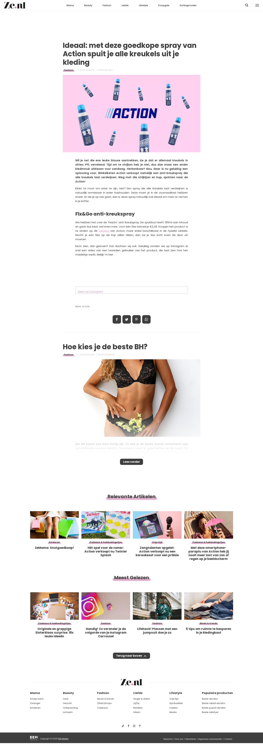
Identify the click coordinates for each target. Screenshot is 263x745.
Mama (70, 5)
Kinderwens (37, 698)
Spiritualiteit (176, 703)
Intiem (136, 712)
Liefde (125, 5)
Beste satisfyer (210, 712)
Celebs (173, 707)
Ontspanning (70, 707)
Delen (117, 319)
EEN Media (63, 738)
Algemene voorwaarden (210, 739)
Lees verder (131, 463)
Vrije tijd (173, 698)
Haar (66, 698)
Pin (136, 319)
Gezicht (67, 703)
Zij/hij (136, 703)
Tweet (126, 319)
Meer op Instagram (90, 291)
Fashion (107, 5)
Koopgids (163, 5)
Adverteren (190, 739)
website (104, 231)
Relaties (137, 707)
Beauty (88, 5)
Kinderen (35, 707)
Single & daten (141, 698)
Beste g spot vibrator (214, 707)
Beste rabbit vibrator (213, 703)
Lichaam (68, 712)
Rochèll (108, 70)
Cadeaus (102, 707)
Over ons (179, 739)
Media (173, 712)
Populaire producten (217, 693)
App (146, 319)
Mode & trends (105, 698)
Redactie (167, 739)
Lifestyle (143, 5)
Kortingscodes (188, 5)
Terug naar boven (129, 659)
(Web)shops (104, 703)
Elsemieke (109, 354)
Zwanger (35, 703)
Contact (228, 739)
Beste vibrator (210, 698)
